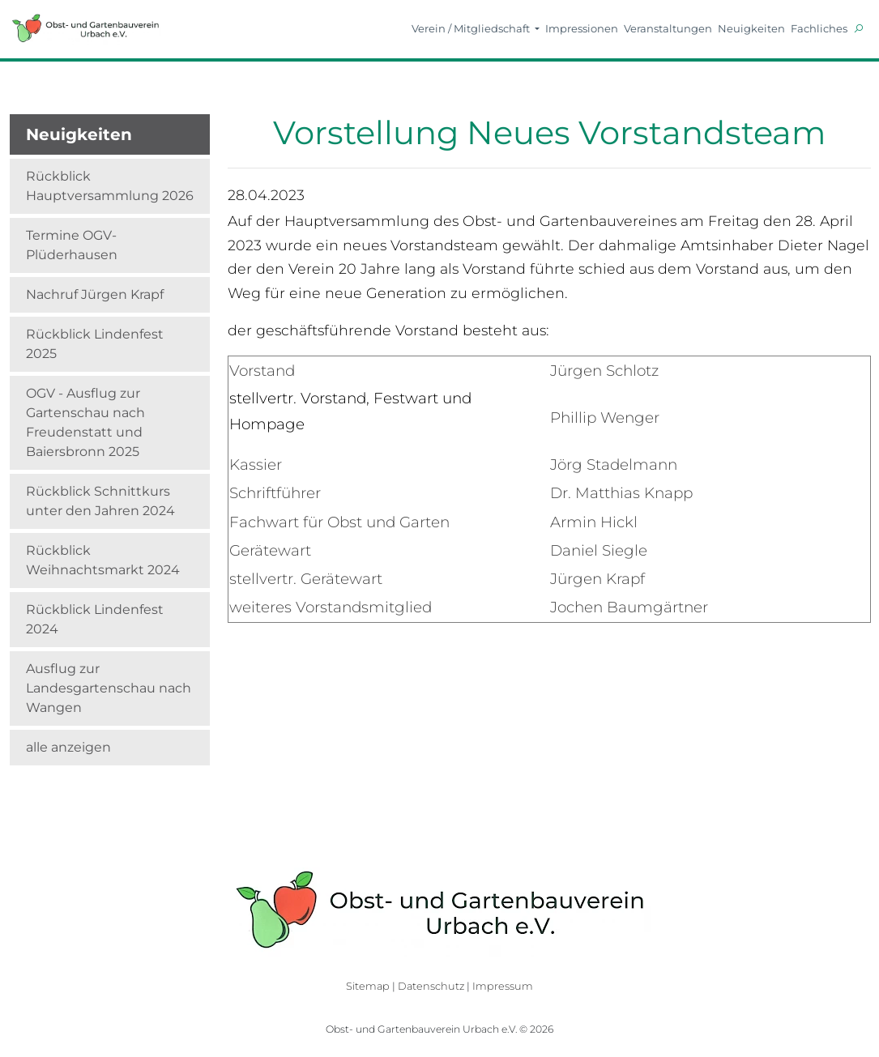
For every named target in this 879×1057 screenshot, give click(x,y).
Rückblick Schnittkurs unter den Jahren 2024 (100, 501)
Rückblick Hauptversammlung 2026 (110, 185)
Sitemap (368, 986)
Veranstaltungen (668, 28)
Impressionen (581, 28)
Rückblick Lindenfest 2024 (95, 619)
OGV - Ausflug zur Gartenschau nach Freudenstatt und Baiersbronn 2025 (85, 422)
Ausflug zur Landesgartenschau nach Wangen (108, 688)
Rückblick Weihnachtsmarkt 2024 (103, 560)
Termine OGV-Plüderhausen (71, 245)
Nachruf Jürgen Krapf (95, 294)
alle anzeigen (68, 747)
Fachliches (819, 28)
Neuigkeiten (751, 28)
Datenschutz (431, 986)
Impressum (502, 986)
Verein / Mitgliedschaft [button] (472, 28)
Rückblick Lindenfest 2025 (95, 343)
